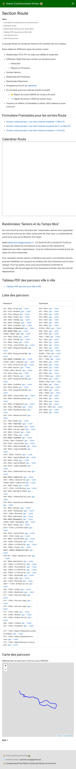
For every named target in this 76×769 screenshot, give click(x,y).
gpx (20, 309)
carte (26, 309)
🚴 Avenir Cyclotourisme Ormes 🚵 (22, 3)
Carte (28, 311)
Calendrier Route (10, 26)
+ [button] (5, 666)
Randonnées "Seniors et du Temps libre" (19, 29)
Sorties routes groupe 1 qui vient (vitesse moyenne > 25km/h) (35, 121)
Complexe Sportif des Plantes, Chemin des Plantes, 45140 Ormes (31, 763)
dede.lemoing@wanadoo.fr (21, 242)
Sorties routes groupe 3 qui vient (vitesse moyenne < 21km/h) (35, 130)
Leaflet (59, 736)
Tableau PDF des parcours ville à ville (18, 32)
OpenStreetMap (68, 736)
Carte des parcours (11, 38)
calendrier (32, 85)
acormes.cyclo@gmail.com (30, 760)
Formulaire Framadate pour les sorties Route (21, 23)
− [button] (5, 669)
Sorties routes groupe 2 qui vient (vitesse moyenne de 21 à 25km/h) (38, 126)
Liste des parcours (11, 35)
